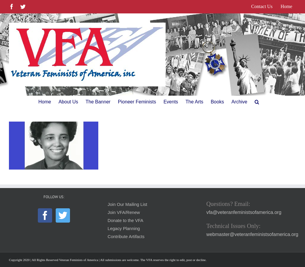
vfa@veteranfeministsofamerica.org (243, 212)
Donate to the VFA (125, 220)
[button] (257, 102)
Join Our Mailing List (127, 204)
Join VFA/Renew (124, 212)
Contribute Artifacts (126, 236)
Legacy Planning (124, 228)
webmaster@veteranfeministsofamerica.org (252, 234)
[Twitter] (63, 215)
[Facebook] (45, 215)
